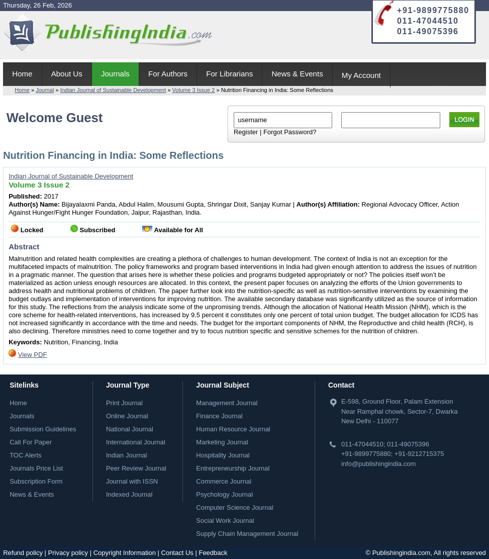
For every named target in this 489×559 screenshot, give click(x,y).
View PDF (32, 354)
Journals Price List (36, 468)
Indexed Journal (129, 494)
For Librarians (229, 73)
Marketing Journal (222, 442)
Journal (45, 90)
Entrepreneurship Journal (232, 468)
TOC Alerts (25, 455)
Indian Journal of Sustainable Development (113, 90)
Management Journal (226, 403)
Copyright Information (124, 552)
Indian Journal (126, 455)
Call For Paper (31, 442)
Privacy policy (68, 552)
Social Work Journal (225, 520)
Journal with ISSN (132, 481)
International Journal (135, 442)
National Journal (129, 429)
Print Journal (124, 403)
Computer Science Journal (234, 507)
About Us (66, 73)
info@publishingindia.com (378, 464)
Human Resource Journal (233, 429)
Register (246, 132)
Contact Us (177, 552)
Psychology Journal (224, 494)
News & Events (297, 73)
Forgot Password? (290, 132)
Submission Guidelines (43, 429)
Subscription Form (36, 481)
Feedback (213, 552)
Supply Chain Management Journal (247, 533)
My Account (361, 75)
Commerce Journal (223, 481)
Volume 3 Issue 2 (193, 90)
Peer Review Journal (136, 468)
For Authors (167, 73)
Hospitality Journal (222, 455)
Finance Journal (219, 416)
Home (22, 73)
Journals (115, 73)
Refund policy (23, 552)
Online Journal (127, 416)
